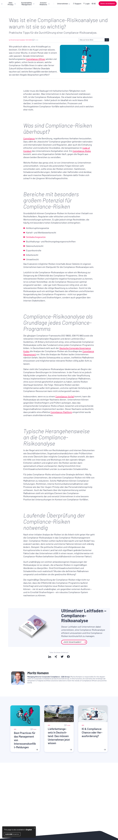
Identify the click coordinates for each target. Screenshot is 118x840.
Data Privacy (10, 3)
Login (87, 3)
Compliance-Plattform (61, 412)
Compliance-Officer (35, 59)
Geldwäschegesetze (36, 237)
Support (78, 3)
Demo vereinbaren (107, 3)
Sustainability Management (26, 3)
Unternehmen (62, 3)
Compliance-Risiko (82, 151)
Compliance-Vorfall (64, 396)
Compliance (29, 138)
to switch (12, 834)
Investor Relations (43, 3)
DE (95, 3)
